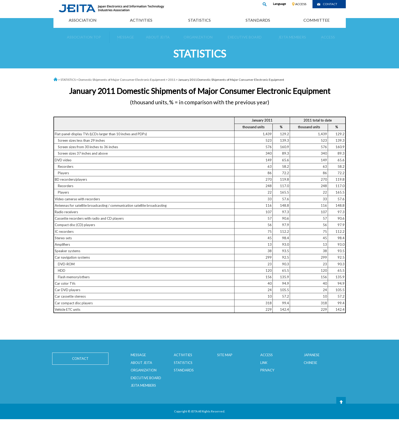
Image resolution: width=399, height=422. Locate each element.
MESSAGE (138, 355)
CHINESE (310, 363)
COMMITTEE (316, 20)
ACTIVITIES (141, 20)
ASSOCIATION (83, 20)
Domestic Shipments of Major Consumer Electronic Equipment (122, 80)
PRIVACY (267, 370)
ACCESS (300, 4)
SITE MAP (224, 355)
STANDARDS (258, 20)
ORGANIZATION (144, 370)
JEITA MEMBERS (143, 385)
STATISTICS (199, 20)
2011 (171, 80)
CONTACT (330, 4)
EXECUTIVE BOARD (146, 378)
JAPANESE (311, 355)
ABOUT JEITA (141, 363)
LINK (263, 363)
